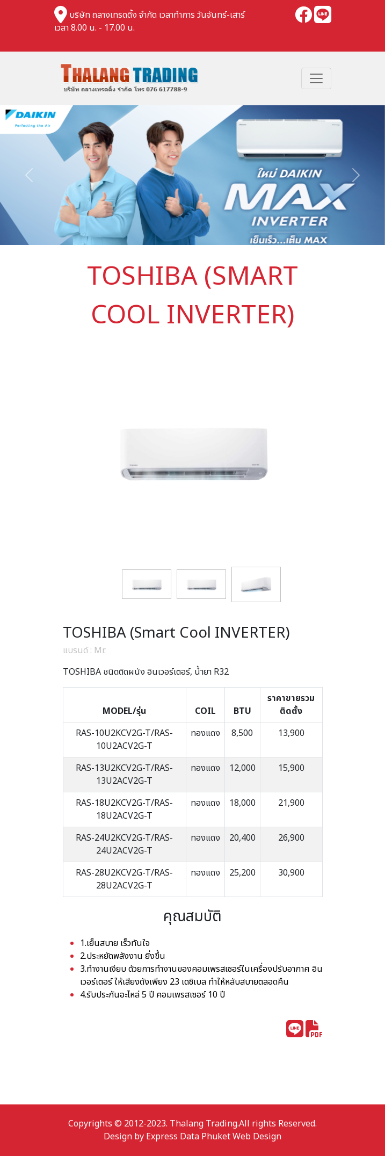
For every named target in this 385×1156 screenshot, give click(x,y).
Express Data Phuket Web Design (213, 1136)
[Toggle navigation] (316, 78)
